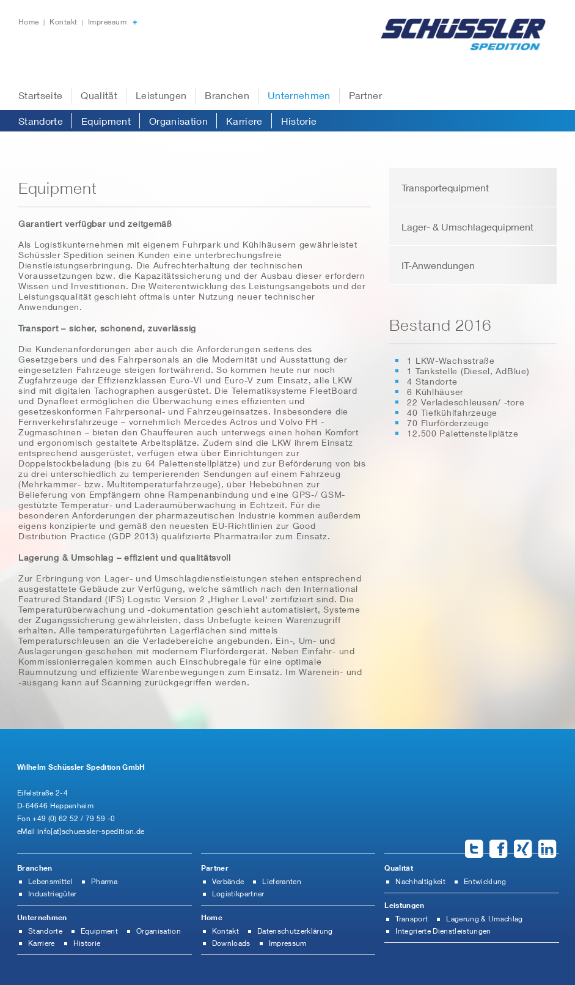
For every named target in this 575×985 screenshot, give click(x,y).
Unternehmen (299, 95)
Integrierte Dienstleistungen (443, 930)
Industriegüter (52, 893)
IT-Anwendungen (438, 265)
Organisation (178, 121)
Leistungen (161, 95)
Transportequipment (445, 187)
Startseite (40, 95)
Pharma (104, 881)
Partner (365, 95)
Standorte (40, 121)
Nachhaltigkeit (420, 881)
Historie (299, 121)
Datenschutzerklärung (295, 930)
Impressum (107, 21)
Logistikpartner (238, 893)
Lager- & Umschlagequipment (467, 226)
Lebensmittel (50, 881)
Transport (411, 918)
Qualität (99, 95)
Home (29, 21)
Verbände (228, 881)
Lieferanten (281, 881)
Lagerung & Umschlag (484, 918)
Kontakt (64, 21)
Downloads (231, 943)
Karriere (244, 121)
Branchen (227, 95)
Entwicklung (485, 881)
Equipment (106, 121)
